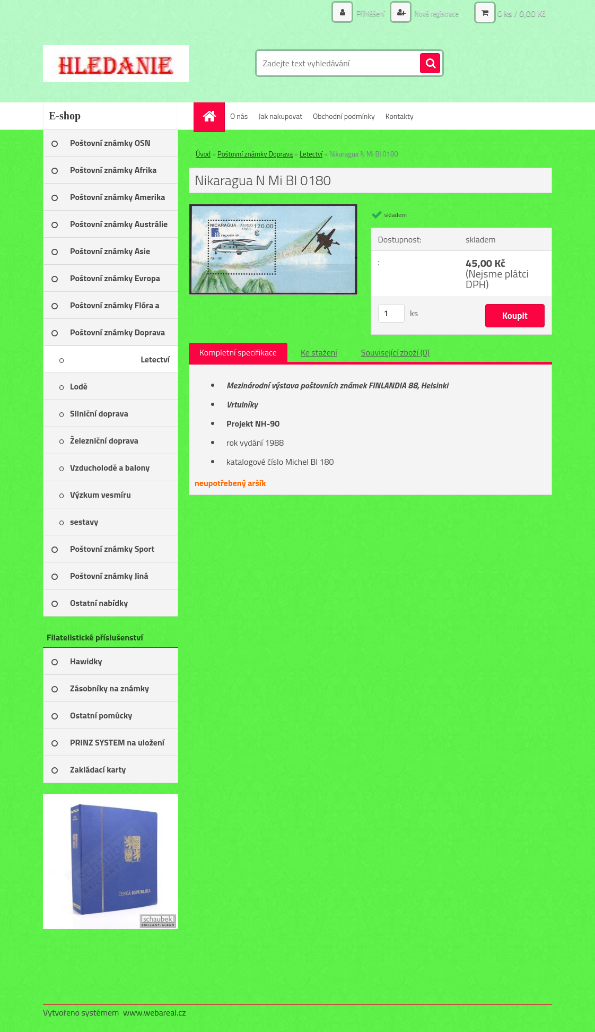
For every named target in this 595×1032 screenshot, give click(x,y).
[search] (430, 64)
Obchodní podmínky (344, 116)
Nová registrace (434, 13)
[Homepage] (212, 115)
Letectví (311, 154)
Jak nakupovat (280, 116)
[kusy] (391, 313)
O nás (239, 116)
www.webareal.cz (154, 1012)
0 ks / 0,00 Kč (521, 13)
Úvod (203, 154)
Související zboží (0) (395, 352)
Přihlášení (365, 13)
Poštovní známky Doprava (255, 154)
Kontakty (400, 116)
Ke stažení (319, 352)
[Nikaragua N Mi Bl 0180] (273, 208)
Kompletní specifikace (238, 352)
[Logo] (116, 63)
